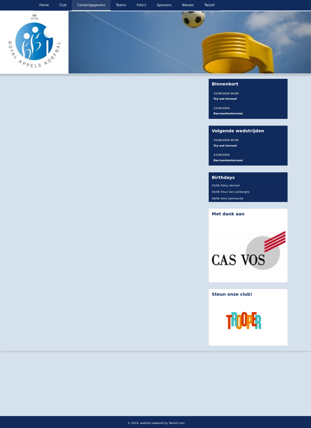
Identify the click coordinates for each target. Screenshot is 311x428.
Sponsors (164, 5)
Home (44, 5)
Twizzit (209, 5)
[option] (155, 42)
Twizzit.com (177, 423)
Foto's (141, 5)
